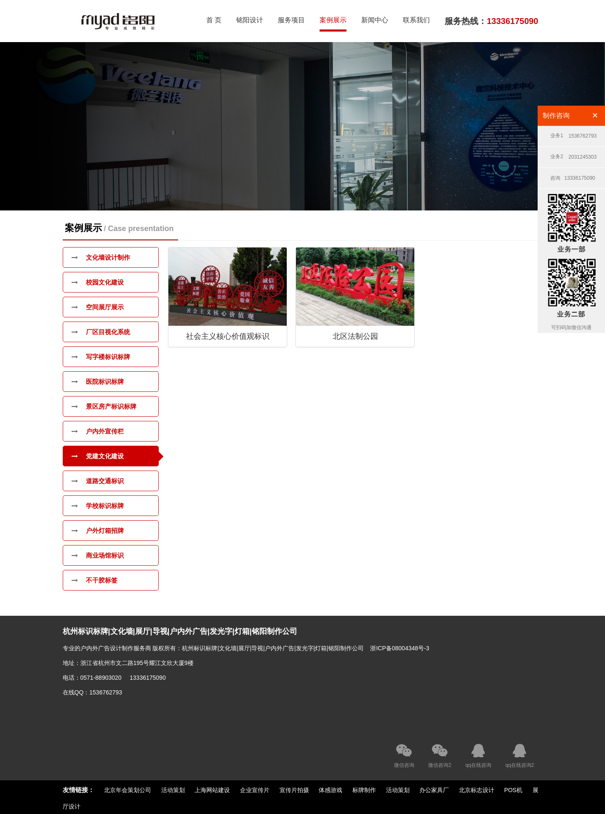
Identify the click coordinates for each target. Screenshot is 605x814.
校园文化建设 (98, 282)
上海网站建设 (212, 790)
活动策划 (173, 790)
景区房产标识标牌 (104, 406)
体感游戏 (330, 790)
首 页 (213, 20)
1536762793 (573, 133)
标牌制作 (364, 790)
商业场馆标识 (98, 555)
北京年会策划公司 (127, 790)
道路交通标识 (98, 480)
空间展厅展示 (98, 307)
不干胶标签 (94, 580)
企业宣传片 (254, 790)
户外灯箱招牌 (98, 530)
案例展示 (333, 20)
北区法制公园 (355, 336)
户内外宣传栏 (98, 431)
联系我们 (416, 20)
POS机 (514, 790)
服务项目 (291, 20)
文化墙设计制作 (101, 257)
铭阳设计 (249, 20)
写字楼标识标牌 (101, 356)
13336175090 (572, 175)
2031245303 (573, 154)
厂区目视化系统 (101, 331)
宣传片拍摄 (294, 790)
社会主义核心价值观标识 (227, 336)
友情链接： (78, 789)
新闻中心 (374, 20)
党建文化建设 (98, 456)
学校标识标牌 (98, 505)
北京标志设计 (476, 790)
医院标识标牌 (98, 381)
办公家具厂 (434, 790)
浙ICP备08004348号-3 (399, 648)
